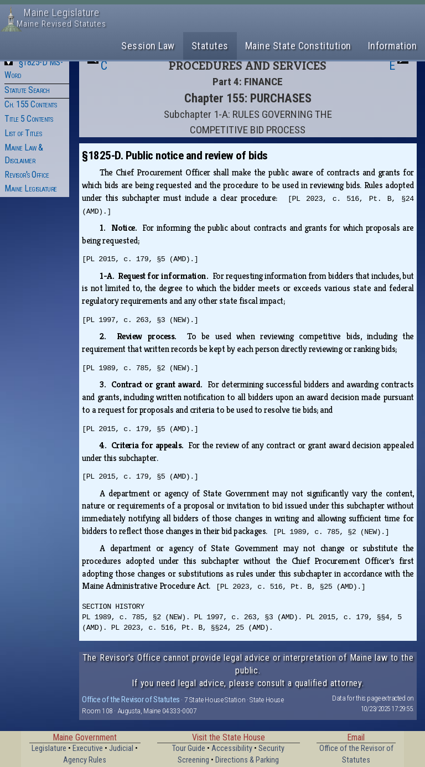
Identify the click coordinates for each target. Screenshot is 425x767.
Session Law (148, 45)
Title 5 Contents (28, 118)
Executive (87, 748)
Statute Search (26, 90)
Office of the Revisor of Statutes (131, 699)
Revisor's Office (26, 174)
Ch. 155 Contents (30, 104)
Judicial (121, 748)
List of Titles (23, 133)
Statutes (210, 45)
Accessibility (231, 748)
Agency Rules (84, 760)
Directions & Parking (247, 760)
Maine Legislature (30, 188)
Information (392, 45)
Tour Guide (188, 748)
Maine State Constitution (298, 45)
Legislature (49, 748)
